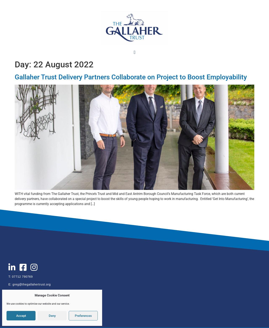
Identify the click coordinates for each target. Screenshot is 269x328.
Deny (52, 316)
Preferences (83, 316)
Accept (21, 316)
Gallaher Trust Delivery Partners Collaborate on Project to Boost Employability (131, 77)
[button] (134, 52)
